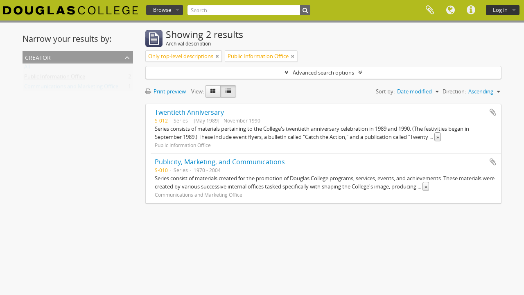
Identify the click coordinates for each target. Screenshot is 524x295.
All (27, 68)
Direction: (454, 91)
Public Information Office (54, 78)
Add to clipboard (493, 112)
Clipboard (430, 10)
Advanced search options (323, 72)
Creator (38, 56)
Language (450, 10)
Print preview (165, 91)
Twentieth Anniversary (189, 112)
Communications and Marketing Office (71, 88)
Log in (500, 10)
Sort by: (385, 91)
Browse (162, 10)
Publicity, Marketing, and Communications (220, 161)
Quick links (471, 10)
